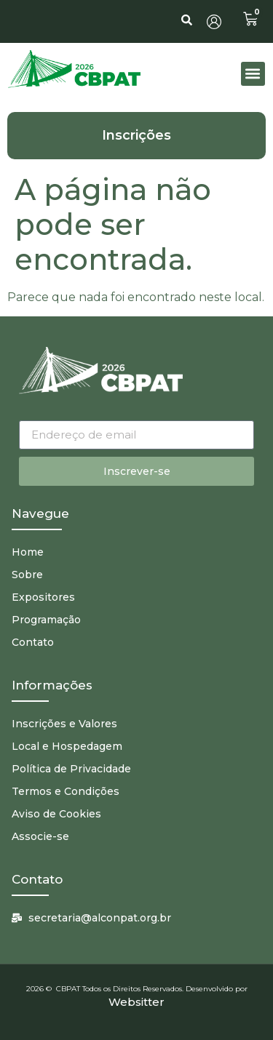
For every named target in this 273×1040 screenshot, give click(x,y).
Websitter (136, 1002)
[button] (253, 74)
